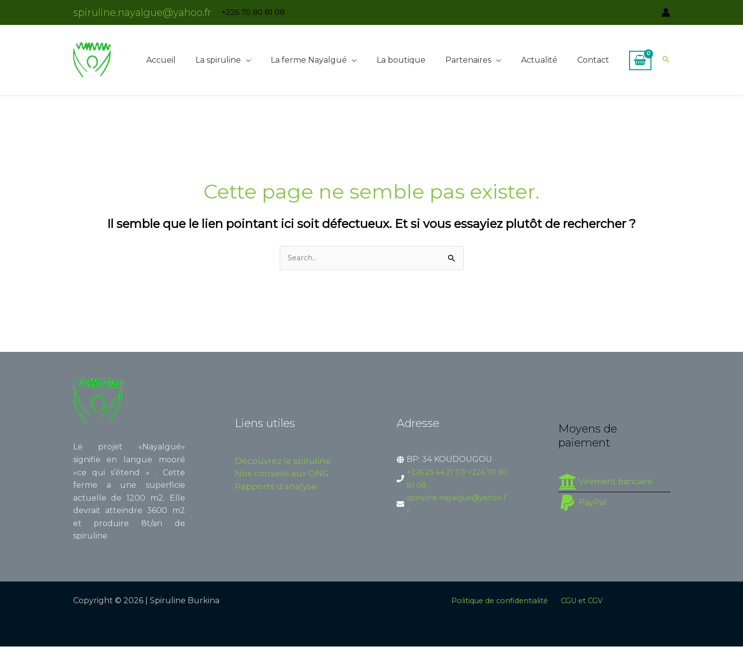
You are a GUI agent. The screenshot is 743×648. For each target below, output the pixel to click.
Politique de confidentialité (499, 602)
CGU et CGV (585, 602)
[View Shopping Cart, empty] (640, 61)
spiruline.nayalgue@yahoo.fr (142, 12)
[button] (246, 60)
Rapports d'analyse (276, 487)
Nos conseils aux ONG (282, 475)
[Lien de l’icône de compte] (665, 12)
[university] (605, 483)
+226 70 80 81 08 (253, 12)
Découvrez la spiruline (283, 462)
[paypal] (582, 504)
